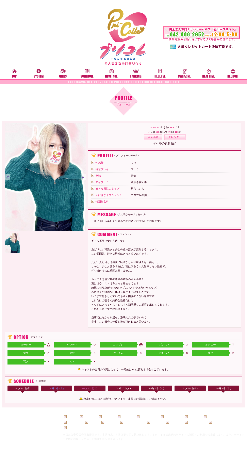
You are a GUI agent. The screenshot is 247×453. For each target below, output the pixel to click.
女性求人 (156, 422)
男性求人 (175, 422)
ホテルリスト (196, 422)
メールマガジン (133, 422)
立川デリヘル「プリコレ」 (121, 450)
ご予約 (93, 422)
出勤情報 (89, 416)
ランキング (74, 422)
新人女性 (107, 416)
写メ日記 (110, 422)
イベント (193, 416)
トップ (71, 416)
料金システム (172, 416)
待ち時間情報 (148, 416)
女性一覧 (126, 416)
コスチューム (215, 416)
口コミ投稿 (219, 422)
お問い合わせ (75, 427)
